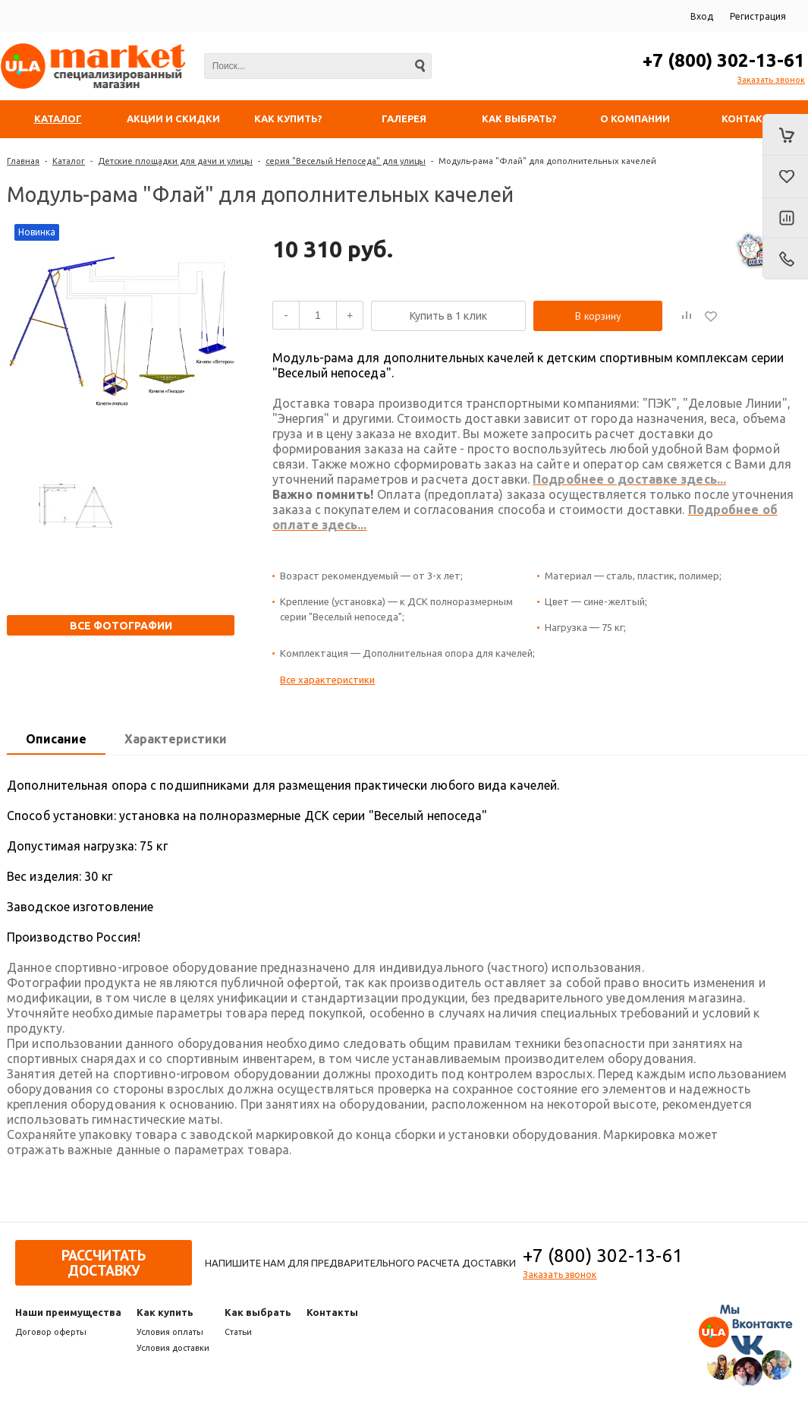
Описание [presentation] (56, 739)
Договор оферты (50, 1331)
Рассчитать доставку (103, 1262)
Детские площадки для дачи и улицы (175, 161)
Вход (701, 16)
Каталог (68, 161)
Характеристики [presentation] (175, 739)
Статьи (238, 1331)
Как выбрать (258, 1312)
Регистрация (758, 16)
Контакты (332, 1312)
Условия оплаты (170, 1331)
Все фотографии (121, 626)
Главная (23, 161)
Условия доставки (173, 1347)
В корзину (598, 316)
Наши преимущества (68, 1312)
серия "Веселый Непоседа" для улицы (346, 161)
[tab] (56, 739)
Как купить (165, 1312)
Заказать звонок (771, 79)
